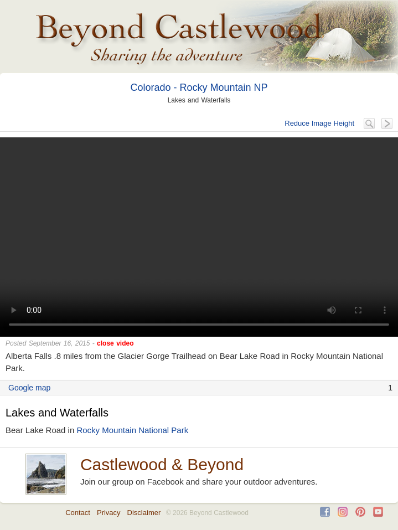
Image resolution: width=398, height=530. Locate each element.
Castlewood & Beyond (162, 464)
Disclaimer (144, 512)
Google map (29, 387)
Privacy (109, 512)
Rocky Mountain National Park (132, 430)
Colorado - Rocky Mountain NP (198, 87)
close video (115, 343)
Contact (77, 512)
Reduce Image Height (319, 123)
